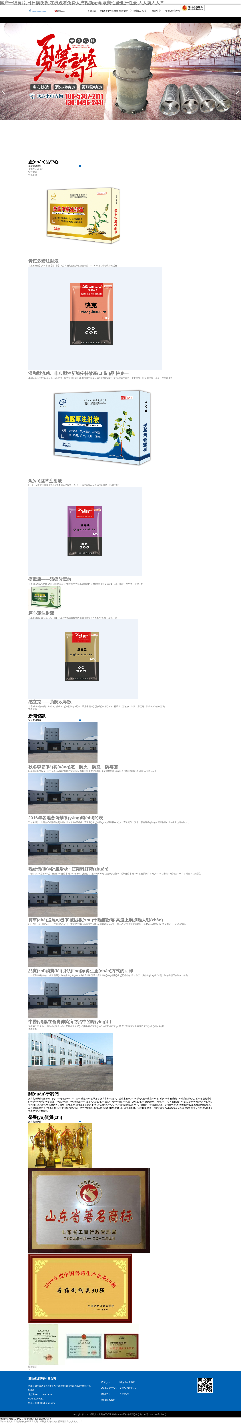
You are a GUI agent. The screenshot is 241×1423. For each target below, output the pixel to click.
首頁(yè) (91, 10)
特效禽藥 (32, 172)
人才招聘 (124, 1394)
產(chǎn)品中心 (124, 10)
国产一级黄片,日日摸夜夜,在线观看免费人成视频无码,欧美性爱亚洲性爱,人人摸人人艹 (82, 2)
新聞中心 (156, 10)
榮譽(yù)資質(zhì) (128, 1388)
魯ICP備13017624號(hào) (153, 1414)
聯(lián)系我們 (172, 10)
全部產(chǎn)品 (35, 169)
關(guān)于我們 (108, 10)
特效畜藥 (32, 174)
